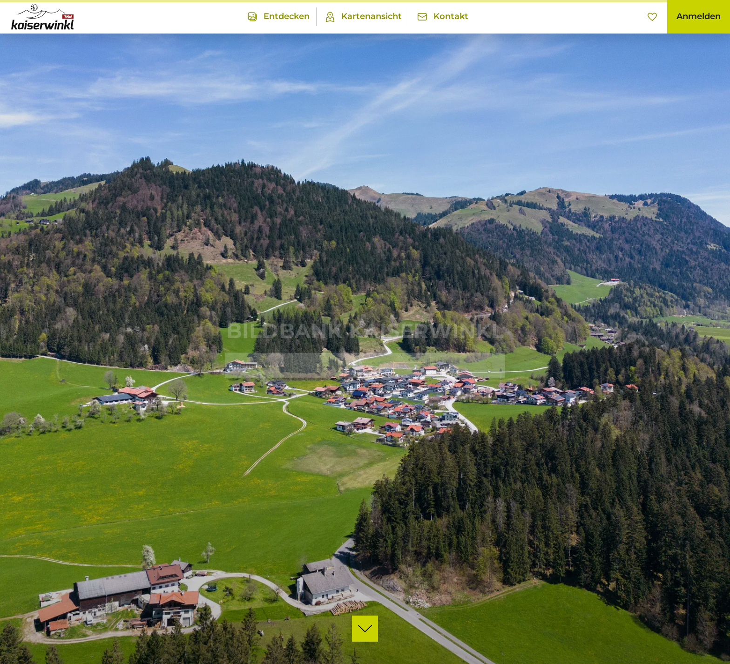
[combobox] (365, 364)
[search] (488, 365)
